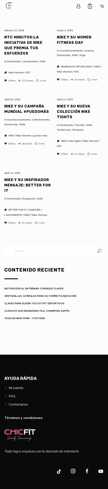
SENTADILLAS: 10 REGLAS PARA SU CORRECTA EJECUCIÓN (40, 295)
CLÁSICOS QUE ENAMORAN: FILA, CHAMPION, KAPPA (37, 310)
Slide (42, 61)
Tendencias (64, 129)
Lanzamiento (30, 61)
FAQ (12, 396)
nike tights (74, 140)
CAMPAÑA (34, 209)
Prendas (79, 124)
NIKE (97, 66)
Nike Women (16, 72)
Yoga (82, 55)
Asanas (89, 50)
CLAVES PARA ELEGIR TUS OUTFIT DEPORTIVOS (34, 303)
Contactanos (18, 404)
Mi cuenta (16, 388)
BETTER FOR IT (17, 209)
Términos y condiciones (23, 418)
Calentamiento (41, 119)
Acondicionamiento (71, 50)
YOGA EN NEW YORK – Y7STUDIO (24, 318)
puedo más (40, 135)
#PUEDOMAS (84, 66)
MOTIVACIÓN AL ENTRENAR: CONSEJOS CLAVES (34, 288)
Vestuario (78, 129)
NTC (28, 72)
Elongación (28, 198)
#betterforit (68, 66)
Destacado (14, 61)
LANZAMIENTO (13, 214)
